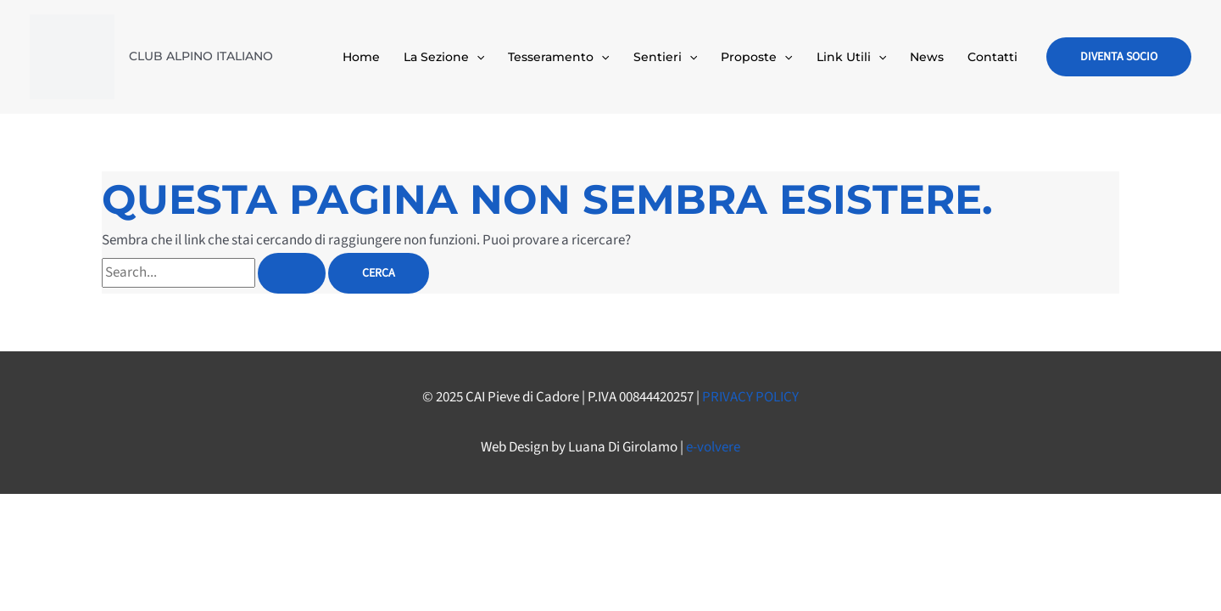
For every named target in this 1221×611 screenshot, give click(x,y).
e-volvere (713, 447)
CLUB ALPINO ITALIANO (201, 56)
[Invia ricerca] (292, 273)
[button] (1118, 56)
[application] (476, 57)
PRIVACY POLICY (750, 397)
